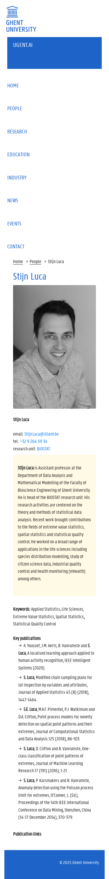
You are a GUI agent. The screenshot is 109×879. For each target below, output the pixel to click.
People (35, 261)
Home (18, 261)
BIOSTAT (43, 448)
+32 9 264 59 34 (33, 441)
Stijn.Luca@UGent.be (41, 434)
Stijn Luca (56, 261)
